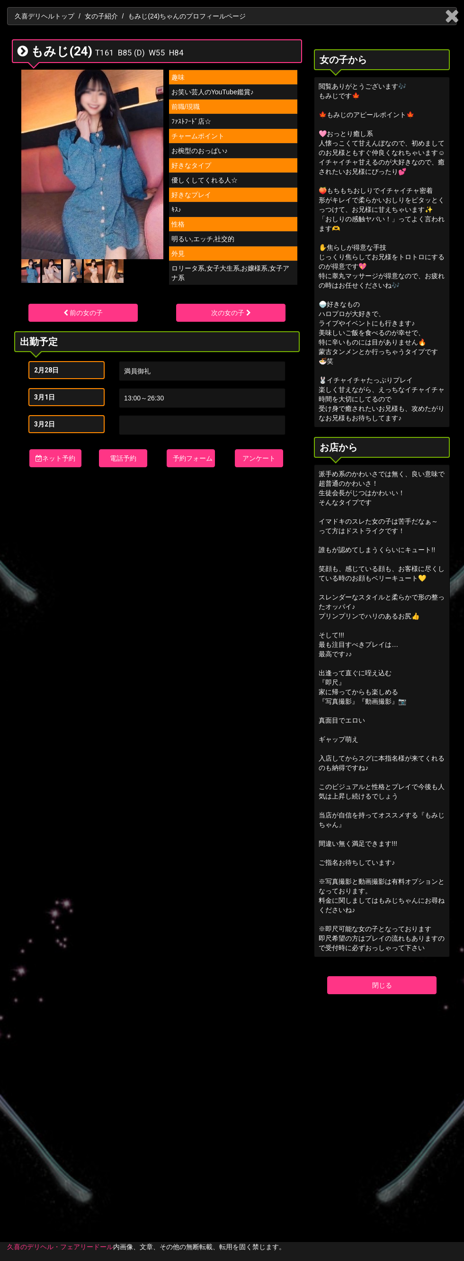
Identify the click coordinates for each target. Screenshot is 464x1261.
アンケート (259, 458)
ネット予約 (55, 458)
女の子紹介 (101, 16)
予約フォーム (193, 458)
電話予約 (123, 458)
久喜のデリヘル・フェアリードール (60, 1247)
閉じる (382, 985)
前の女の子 (83, 313)
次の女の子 (231, 313)
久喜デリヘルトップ (44, 16)
